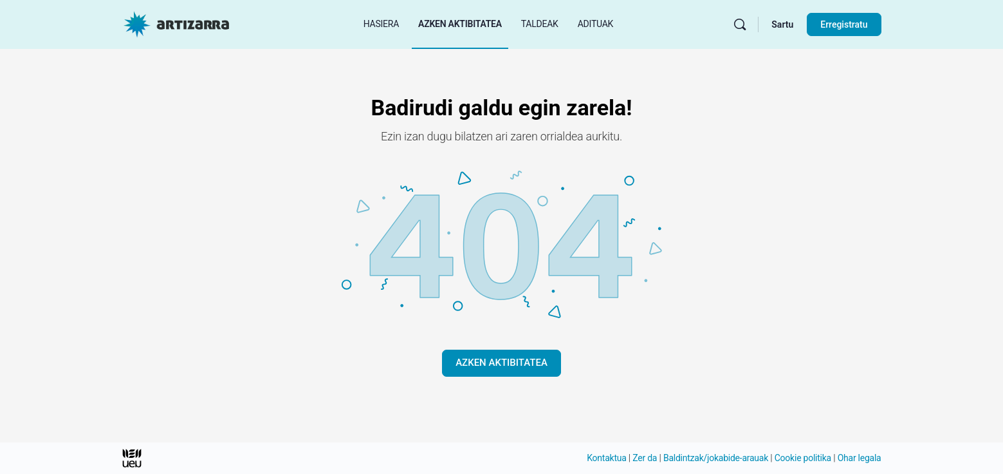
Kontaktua (606, 458)
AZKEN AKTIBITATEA (501, 362)
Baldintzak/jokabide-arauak (715, 458)
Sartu (782, 24)
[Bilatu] (740, 24)
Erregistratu (843, 24)
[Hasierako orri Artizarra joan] (176, 23)
